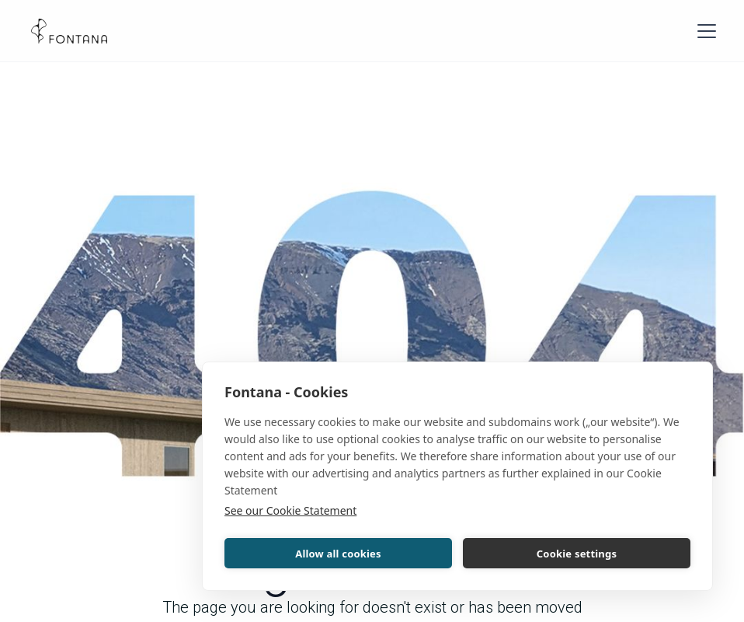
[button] (703, 31)
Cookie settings (577, 554)
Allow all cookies (338, 554)
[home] (69, 31)
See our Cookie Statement (290, 510)
